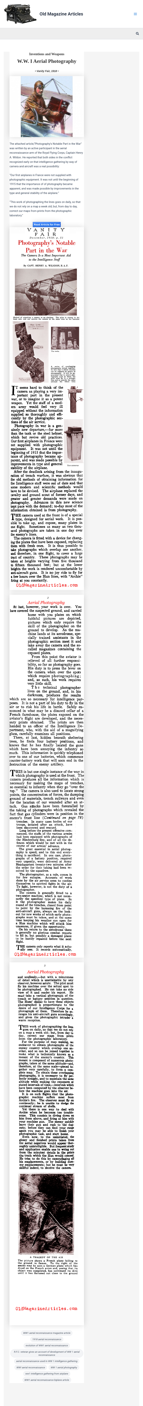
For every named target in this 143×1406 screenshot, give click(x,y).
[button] (137, 33)
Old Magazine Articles (61, 14)
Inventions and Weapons (46, 54)
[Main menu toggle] (135, 14)
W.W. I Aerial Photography (46, 61)
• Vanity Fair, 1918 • (47, 71)
